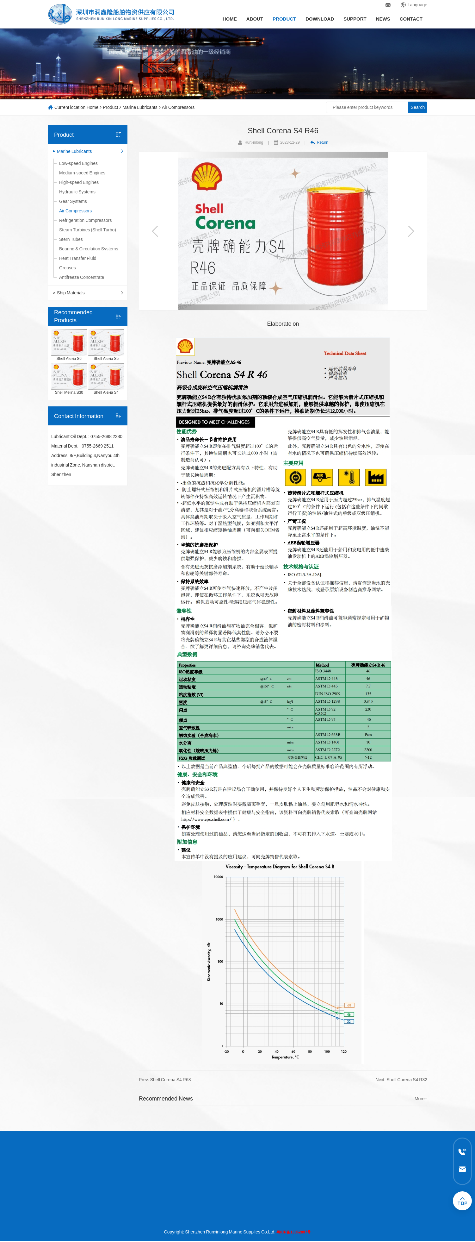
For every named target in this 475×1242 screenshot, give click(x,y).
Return (319, 142)
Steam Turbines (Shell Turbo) (87, 230)
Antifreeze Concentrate (81, 277)
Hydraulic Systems (77, 192)
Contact (411, 19)
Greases (67, 268)
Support (355, 19)
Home (230, 19)
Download (319, 19)
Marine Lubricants (139, 107)
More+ (421, 1098)
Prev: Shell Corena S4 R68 (165, 1079)
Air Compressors (178, 107)
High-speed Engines (79, 182)
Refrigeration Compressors (85, 220)
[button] (154, 231)
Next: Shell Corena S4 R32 (401, 1079)
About (254, 19)
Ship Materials (90, 292)
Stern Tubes (71, 239)
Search (418, 107)
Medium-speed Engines (82, 173)
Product (284, 19)
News (383, 19)
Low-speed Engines (78, 163)
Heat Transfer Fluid (77, 258)
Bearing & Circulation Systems (88, 249)
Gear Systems (73, 201)
